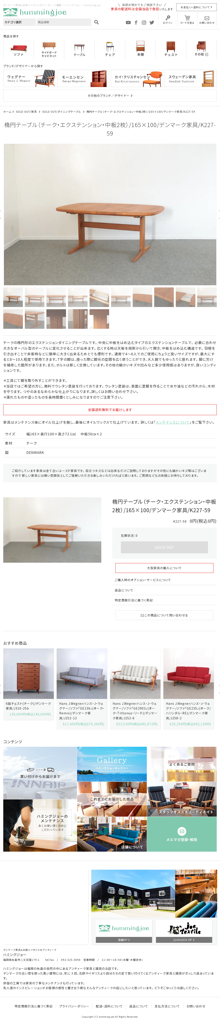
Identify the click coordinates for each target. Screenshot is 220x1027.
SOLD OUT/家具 (27, 111)
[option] (110, 214)
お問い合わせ (207, 22)
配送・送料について (109, 1006)
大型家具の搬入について (164, 568)
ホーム (7, 111)
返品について (124, 590)
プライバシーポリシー (74, 1006)
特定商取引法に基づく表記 (134, 600)
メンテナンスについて (173, 422)
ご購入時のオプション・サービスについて (143, 580)
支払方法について (167, 1006)
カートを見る (187, 22)
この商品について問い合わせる (164, 615)
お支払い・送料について (195, 7)
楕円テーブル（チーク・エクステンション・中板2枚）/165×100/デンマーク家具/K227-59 (140, 111)
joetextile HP (183, 939)
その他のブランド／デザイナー (109, 95)
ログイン (168, 22)
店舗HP (123, 939)
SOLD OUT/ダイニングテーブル (62, 111)
